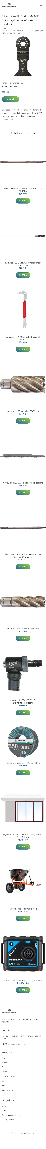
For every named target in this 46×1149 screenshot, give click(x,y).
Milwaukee (24, 83)
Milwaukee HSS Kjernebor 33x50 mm (23, 411)
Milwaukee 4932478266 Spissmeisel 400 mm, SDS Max (23, 189)
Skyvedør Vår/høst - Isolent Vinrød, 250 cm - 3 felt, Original (23, 835)
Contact (5, 1110)
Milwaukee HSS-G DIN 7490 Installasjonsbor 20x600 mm (23, 264)
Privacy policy (8, 1119)
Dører (4, 1072)
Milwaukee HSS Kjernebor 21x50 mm (23, 628)
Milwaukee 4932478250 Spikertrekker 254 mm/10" (23, 338)
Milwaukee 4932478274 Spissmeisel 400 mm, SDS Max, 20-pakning (23, 555)
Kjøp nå (10, 99)
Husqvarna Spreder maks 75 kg (23, 909)
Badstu (5, 1062)
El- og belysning (8, 1076)
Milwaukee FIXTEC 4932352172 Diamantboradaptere (23, 701)
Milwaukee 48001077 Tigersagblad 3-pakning (23, 483)
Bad (3, 1058)
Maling (4, 1085)
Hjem (4, 28)
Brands (16, 83)
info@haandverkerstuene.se (14, 1044)
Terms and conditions (11, 1115)
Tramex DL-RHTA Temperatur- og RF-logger (23, 980)
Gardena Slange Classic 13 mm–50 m (23, 763)
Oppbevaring (7, 1090)
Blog (4, 1106)
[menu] (41, 5)
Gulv (4, 1081)
